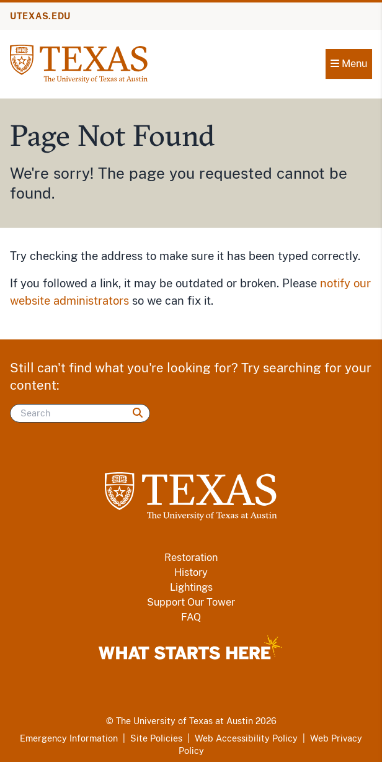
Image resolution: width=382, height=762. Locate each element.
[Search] (80, 413)
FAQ (191, 617)
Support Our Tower (191, 602)
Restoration (191, 557)
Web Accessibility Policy (246, 738)
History (191, 572)
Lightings (191, 587)
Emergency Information (69, 738)
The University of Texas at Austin (184, 721)
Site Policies (156, 738)
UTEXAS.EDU (40, 16)
